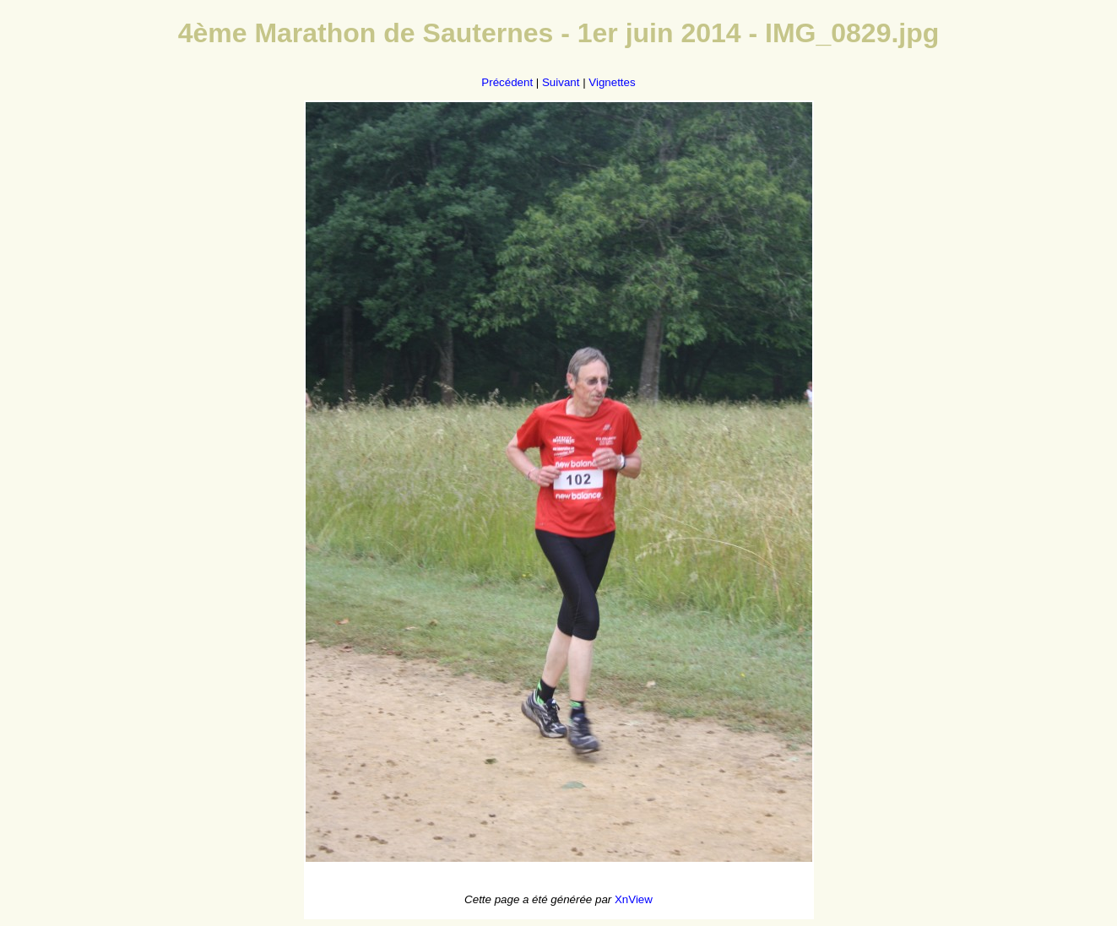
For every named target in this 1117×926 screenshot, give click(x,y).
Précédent (507, 82)
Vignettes (611, 82)
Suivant (560, 82)
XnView (634, 899)
